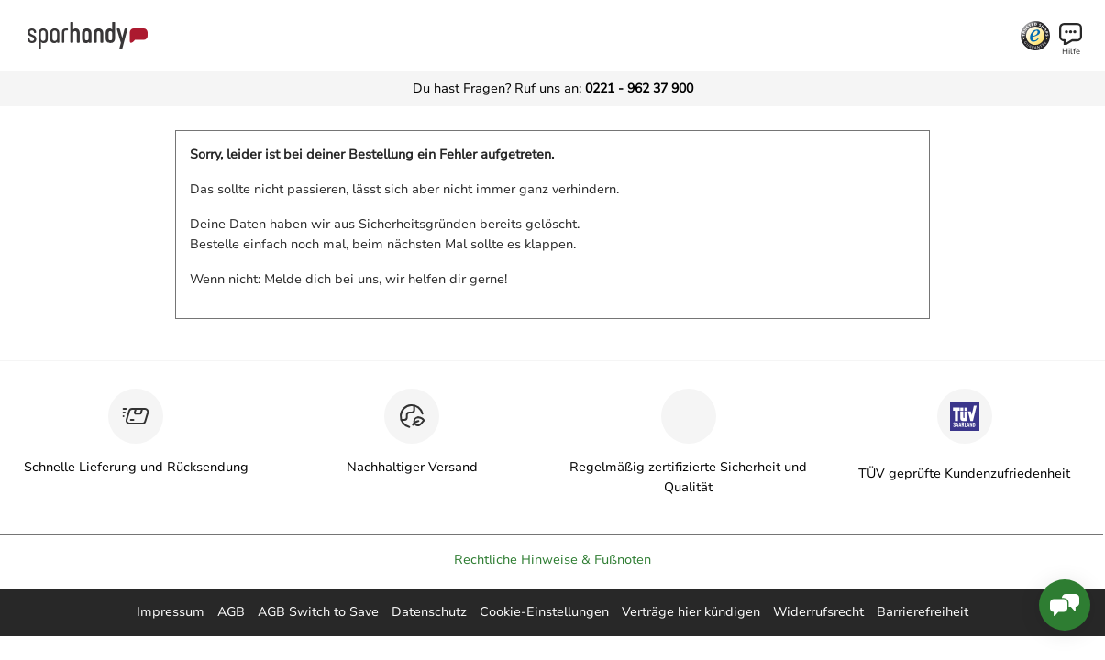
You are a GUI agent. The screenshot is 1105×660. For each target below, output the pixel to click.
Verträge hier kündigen (691, 612)
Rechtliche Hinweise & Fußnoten (552, 559)
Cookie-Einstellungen (544, 612)
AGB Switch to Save (318, 612)
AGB (231, 612)
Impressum (170, 612)
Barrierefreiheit (922, 612)
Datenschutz (429, 612)
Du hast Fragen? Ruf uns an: (553, 88)
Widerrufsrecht (818, 612)
